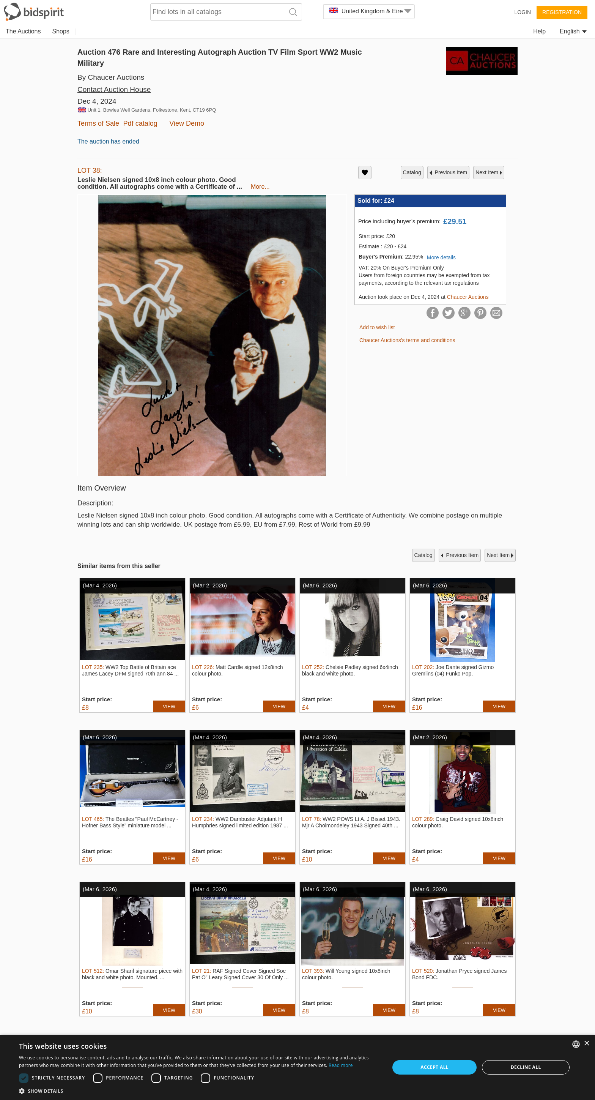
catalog (412, 172)
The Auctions (23, 31)
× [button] (586, 1043)
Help (539, 31)
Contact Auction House (114, 89)
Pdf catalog (140, 123)
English (573, 31)
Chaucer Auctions (468, 297)
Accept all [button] (434, 1067)
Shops (60, 31)
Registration (562, 12)
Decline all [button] (526, 1067)
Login (522, 12)
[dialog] (297, 1067)
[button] (199, 1090)
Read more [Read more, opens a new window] (341, 1065)
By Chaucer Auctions (110, 77)
